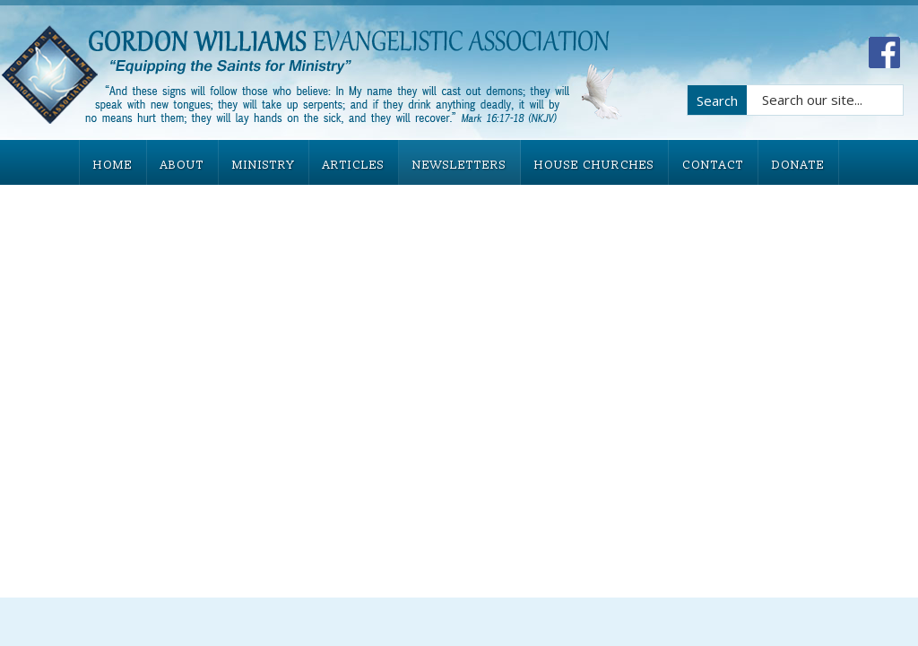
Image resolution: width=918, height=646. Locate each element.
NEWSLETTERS (459, 165)
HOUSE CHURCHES (594, 165)
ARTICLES (354, 165)
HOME (113, 165)
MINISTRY (263, 165)
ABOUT (182, 165)
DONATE (798, 165)
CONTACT (713, 165)
